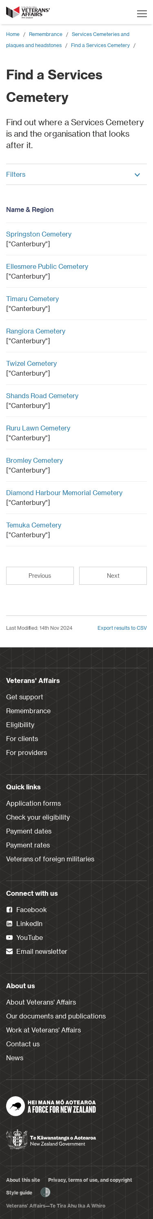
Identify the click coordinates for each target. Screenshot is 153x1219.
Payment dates (28, 831)
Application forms (33, 803)
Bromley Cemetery (34, 460)
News (14, 1057)
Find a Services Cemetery (100, 45)
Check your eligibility (38, 817)
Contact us (23, 1044)
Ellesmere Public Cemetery (47, 266)
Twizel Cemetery (31, 363)
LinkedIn (24, 923)
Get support (24, 697)
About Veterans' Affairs (41, 1002)
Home (13, 34)
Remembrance (45, 34)
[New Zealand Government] (51, 1136)
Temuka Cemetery (33, 525)
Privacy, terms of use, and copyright (90, 1180)
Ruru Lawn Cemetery (38, 428)
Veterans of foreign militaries (50, 859)
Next (113, 575)
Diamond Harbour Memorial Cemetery (64, 492)
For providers (26, 752)
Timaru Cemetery (32, 298)
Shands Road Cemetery (42, 395)
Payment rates (28, 845)
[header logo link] (28, 12)
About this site (23, 1180)
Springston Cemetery (38, 234)
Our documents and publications (56, 1016)
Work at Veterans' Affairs (43, 1030)
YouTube (24, 937)
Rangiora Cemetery (35, 331)
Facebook (26, 910)
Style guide (19, 1192)
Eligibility (20, 724)
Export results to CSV (122, 628)
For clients (22, 738)
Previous (40, 575)
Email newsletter (36, 951)
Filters (73, 174)
